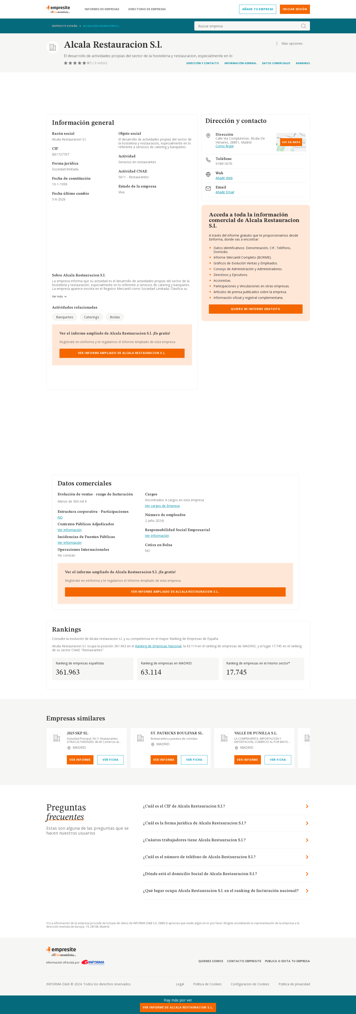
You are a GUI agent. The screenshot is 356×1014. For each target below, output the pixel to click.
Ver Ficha (110, 760)
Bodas (115, 317)
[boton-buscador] (303, 26)
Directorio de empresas (147, 9)
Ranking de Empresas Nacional (158, 646)
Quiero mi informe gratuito (255, 309)
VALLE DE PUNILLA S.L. (255, 733)
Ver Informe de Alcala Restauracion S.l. (178, 1007)
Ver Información (70, 530)
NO (60, 518)
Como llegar (225, 146)
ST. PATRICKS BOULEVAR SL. (177, 733)
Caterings (91, 317)
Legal (180, 984)
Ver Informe (80, 760)
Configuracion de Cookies (250, 984)
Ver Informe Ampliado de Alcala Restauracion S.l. (122, 353)
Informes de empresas (102, 9)
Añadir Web (224, 178)
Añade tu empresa (257, 9)
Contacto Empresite (244, 961)
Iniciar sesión (295, 9)
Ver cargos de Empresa (162, 506)
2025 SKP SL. (78, 733)
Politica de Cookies (207, 984)
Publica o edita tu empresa (287, 961)
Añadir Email (225, 192)
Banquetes (64, 317)
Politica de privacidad (294, 984)
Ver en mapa (291, 142)
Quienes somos (210, 961)
